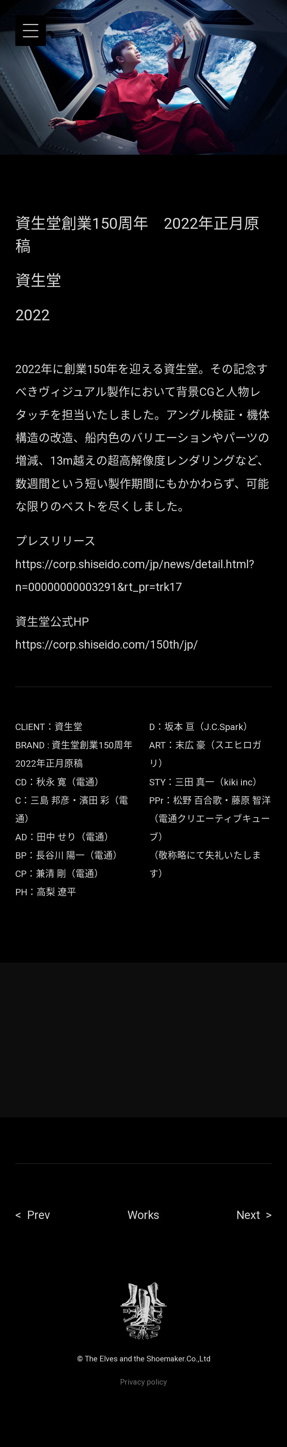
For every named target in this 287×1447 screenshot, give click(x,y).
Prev (38, 1215)
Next (248, 1215)
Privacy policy (143, 1381)
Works (143, 1215)
